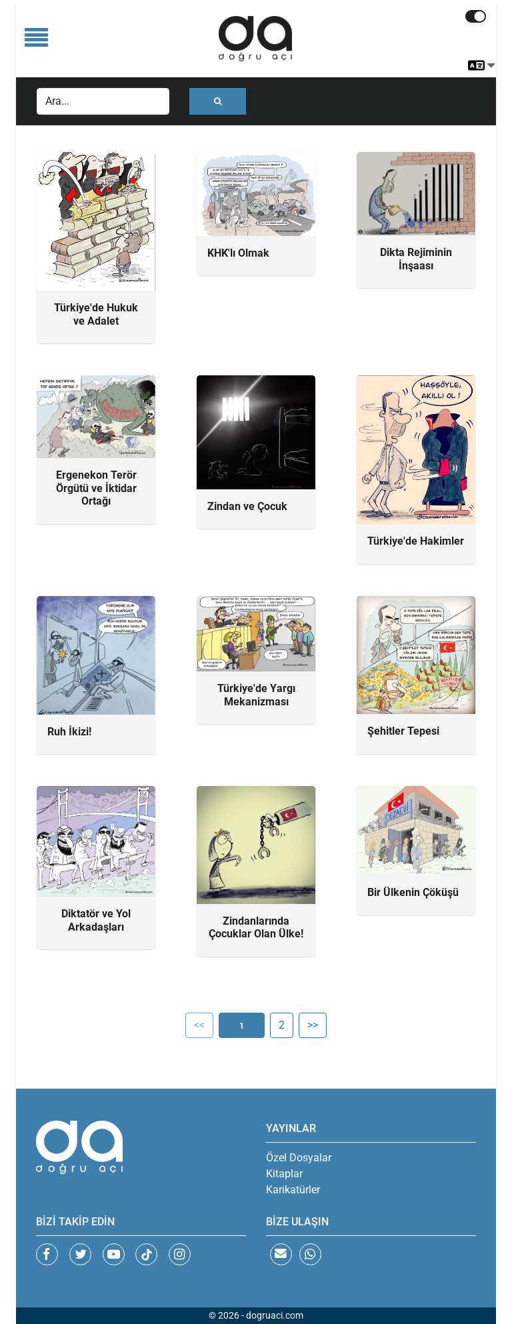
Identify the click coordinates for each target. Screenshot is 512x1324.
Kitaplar (284, 1173)
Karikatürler (293, 1189)
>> (312, 1025)
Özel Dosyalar (298, 1157)
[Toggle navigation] (36, 38)
